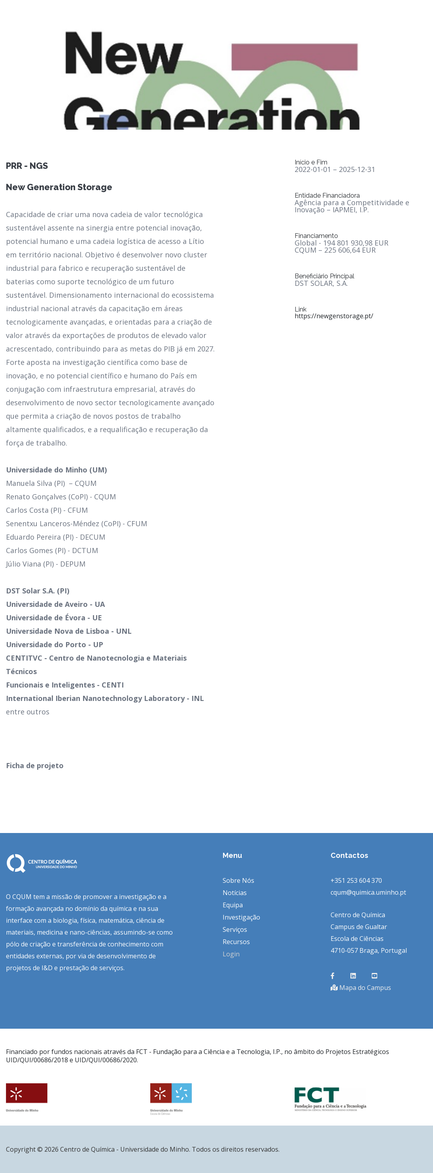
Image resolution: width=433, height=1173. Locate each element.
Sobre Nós (238, 880)
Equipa (233, 905)
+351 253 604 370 (356, 880)
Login (231, 954)
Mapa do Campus (361, 987)
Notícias (235, 893)
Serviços (235, 929)
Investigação (241, 917)
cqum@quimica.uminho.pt (368, 892)
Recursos (236, 942)
